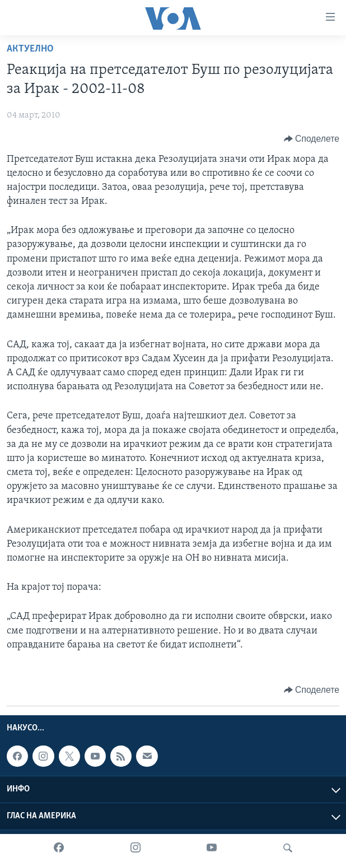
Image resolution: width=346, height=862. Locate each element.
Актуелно (30, 49)
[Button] (311, 139)
